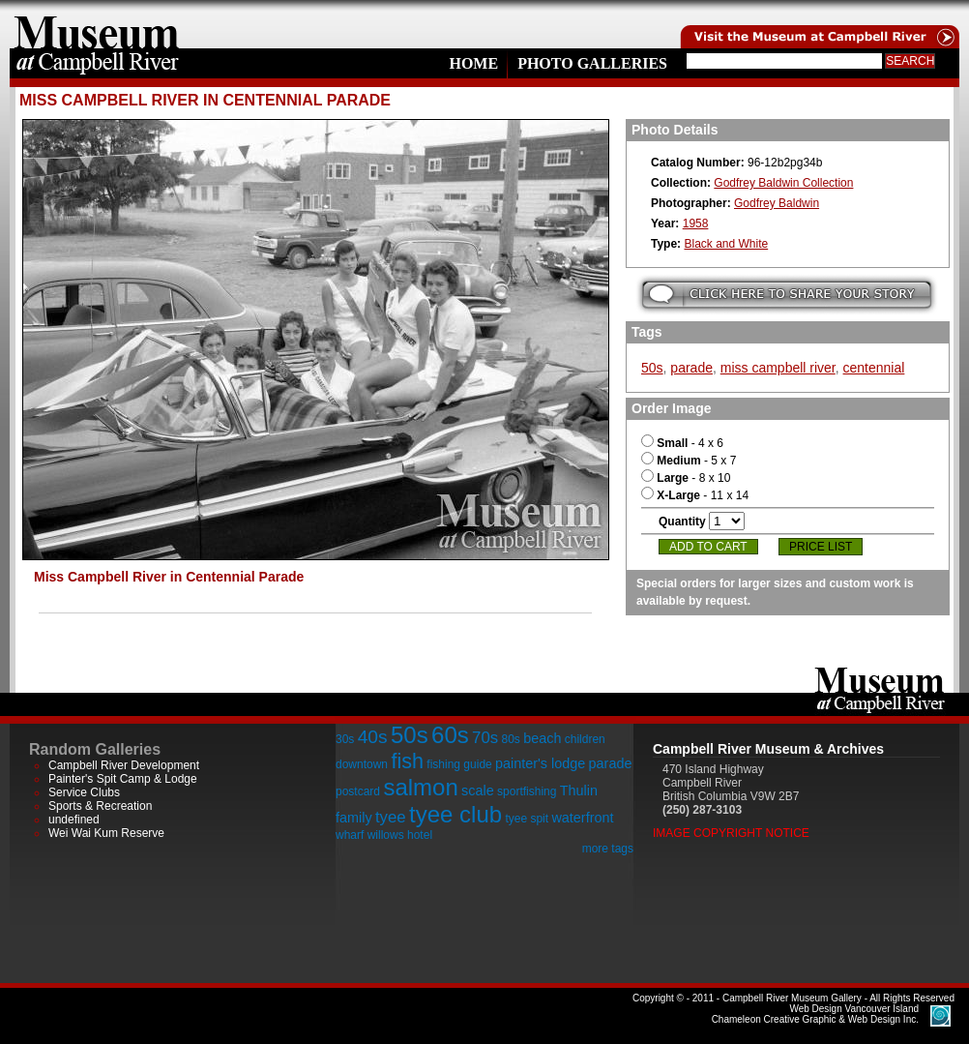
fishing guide (458, 764)
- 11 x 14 (695, 495)
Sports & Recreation (100, 806)
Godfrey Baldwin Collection (783, 183)
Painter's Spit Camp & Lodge (122, 779)
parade (691, 367)
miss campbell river (778, 367)
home (97, 24)
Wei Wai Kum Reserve (106, 833)
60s (450, 735)
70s (485, 738)
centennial (874, 367)
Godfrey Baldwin (776, 203)
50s (652, 367)
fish (407, 761)
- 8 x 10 (685, 478)
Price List (820, 546)
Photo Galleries (592, 63)
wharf (350, 835)
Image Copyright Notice (731, 833)
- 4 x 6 (682, 443)
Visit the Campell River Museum (818, 24)
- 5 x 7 (688, 460)
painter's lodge (540, 763)
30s (345, 739)
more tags (607, 848)
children (585, 739)
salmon (420, 787)
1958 (696, 223)
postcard (358, 791)
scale (477, 790)
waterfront (582, 817)
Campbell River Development (123, 765)
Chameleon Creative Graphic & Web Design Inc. (815, 1014)
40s (373, 737)
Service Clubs (84, 792)
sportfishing (526, 791)
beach (542, 738)
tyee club (455, 814)
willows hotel (399, 835)
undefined (74, 819)
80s (510, 739)
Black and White (726, 244)
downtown (362, 764)
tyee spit (526, 818)
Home (473, 63)
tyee (390, 817)
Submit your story (786, 294)
